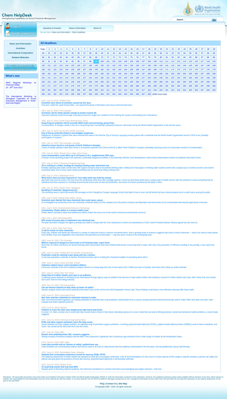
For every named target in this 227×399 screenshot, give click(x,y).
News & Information (77, 28)
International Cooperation (20, 53)
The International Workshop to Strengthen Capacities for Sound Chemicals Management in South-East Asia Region (21, 99)
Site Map (123, 383)
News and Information (20, 44)
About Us (97, 28)
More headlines (78, 32)
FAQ (102, 383)
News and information (61, 32)
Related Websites (20, 57)
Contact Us (111, 383)
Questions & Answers (52, 28)
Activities (20, 48)
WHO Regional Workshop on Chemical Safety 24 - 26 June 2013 (21, 85)
